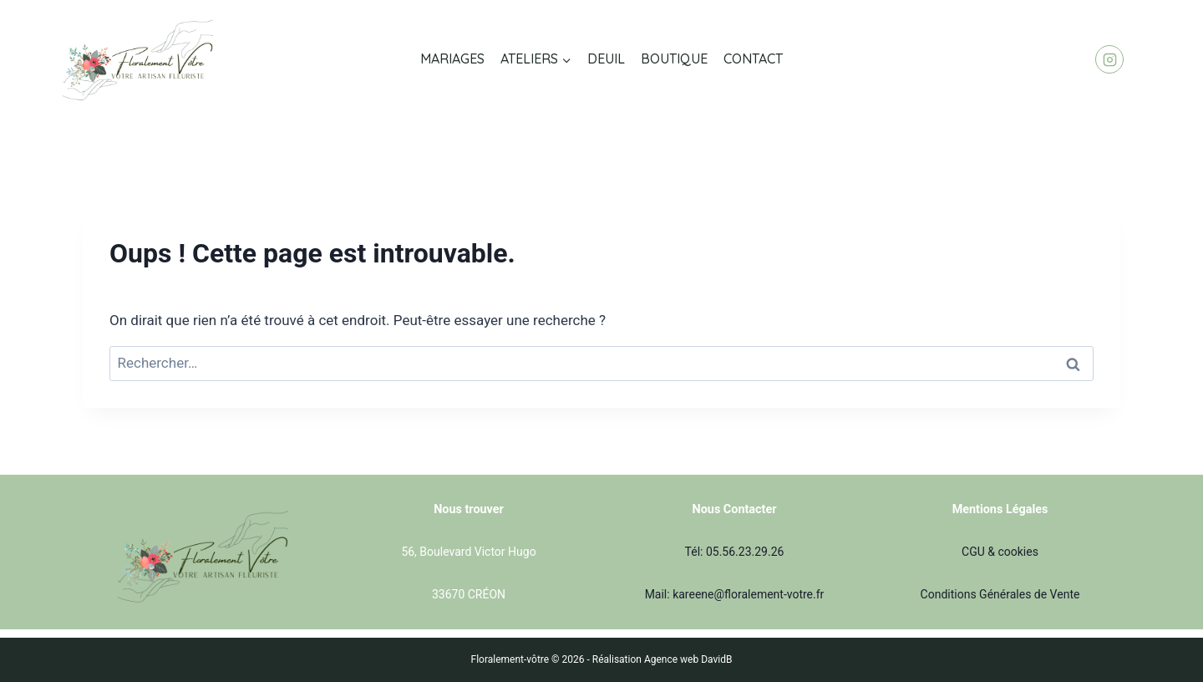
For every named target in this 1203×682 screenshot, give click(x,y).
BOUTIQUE (674, 58)
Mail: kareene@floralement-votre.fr (735, 594)
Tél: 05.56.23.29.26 (734, 551)
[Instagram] (1109, 59)
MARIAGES (452, 58)
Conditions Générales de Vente (1000, 594)
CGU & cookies (1000, 551)
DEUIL (606, 58)
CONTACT (753, 58)
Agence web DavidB (688, 659)
